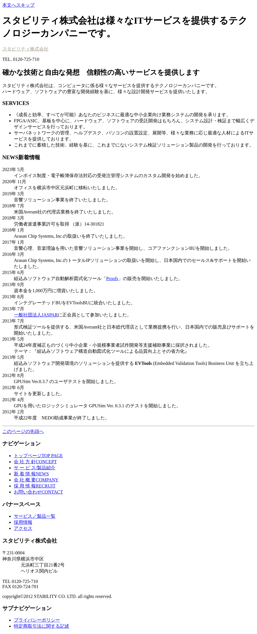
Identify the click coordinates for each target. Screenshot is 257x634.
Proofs (112, 278)
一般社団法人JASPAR (36, 314)
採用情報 (23, 522)
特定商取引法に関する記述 (41, 626)
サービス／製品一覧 (34, 516)
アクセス (23, 528)
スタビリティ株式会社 (25, 48)
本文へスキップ (18, 5)
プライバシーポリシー (37, 620)
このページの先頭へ (23, 431)
